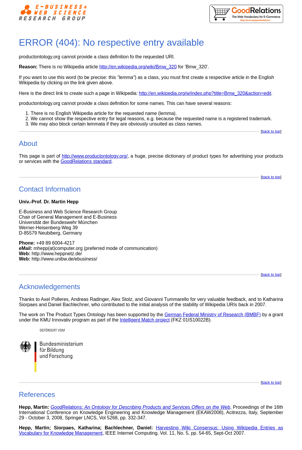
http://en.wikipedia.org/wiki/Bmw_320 (138, 66)
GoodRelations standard (85, 161)
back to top (271, 131)
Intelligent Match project (145, 319)
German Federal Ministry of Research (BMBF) (213, 314)
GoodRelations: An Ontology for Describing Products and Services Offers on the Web (140, 407)
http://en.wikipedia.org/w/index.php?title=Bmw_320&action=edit (205, 93)
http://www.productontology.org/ (95, 156)
